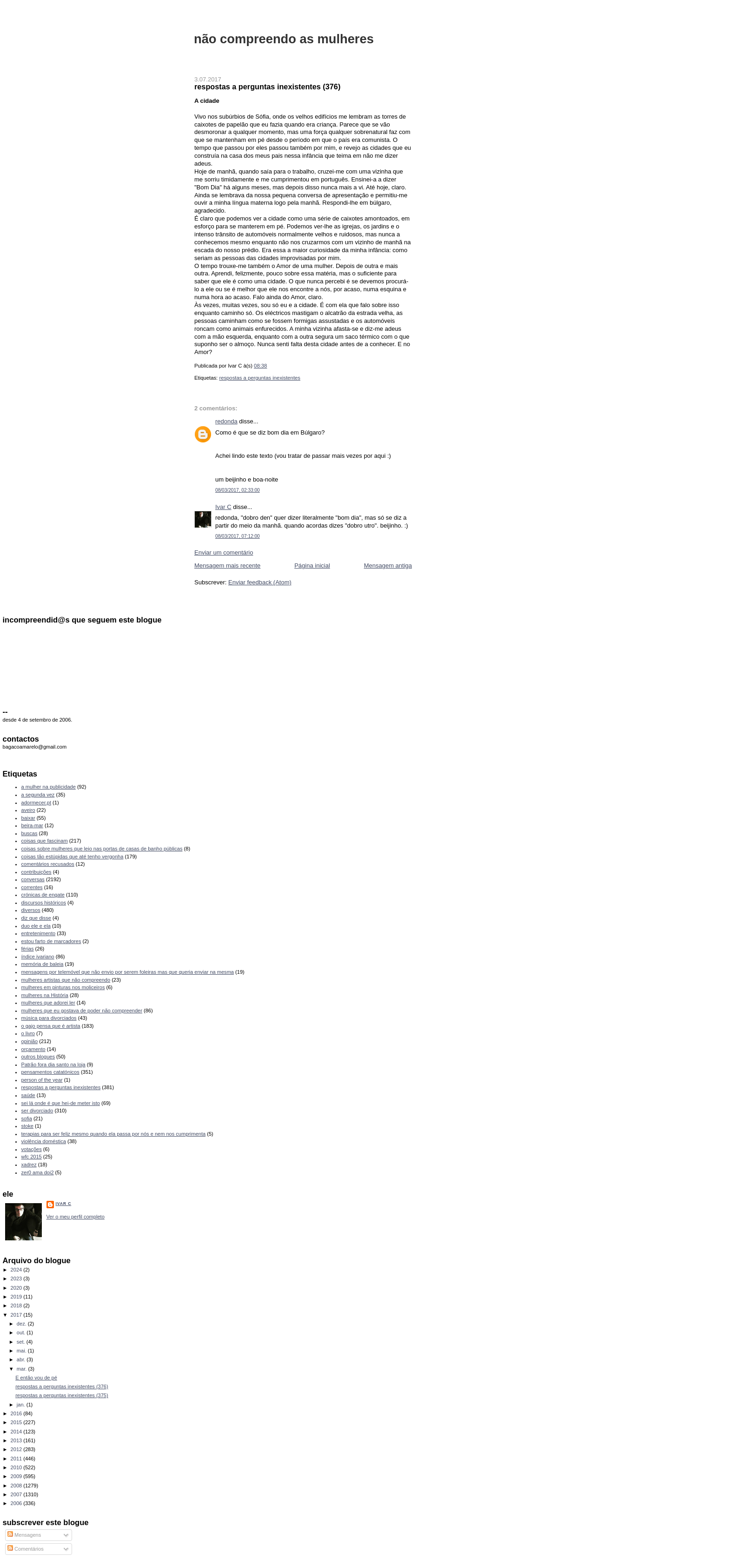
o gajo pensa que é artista (50, 1026)
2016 (17, 1413)
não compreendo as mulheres (284, 39)
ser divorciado (37, 1110)
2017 (17, 1315)
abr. (22, 1359)
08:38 (260, 365)
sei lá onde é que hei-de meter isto (60, 1103)
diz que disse (36, 918)
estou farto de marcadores (51, 941)
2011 (17, 1458)
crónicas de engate (43, 894)
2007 (17, 1494)
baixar (28, 818)
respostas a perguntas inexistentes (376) (267, 86)
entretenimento (38, 933)
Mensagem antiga (388, 565)
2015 (17, 1422)
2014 (17, 1431)
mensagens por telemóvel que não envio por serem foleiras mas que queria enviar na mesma (127, 972)
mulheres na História (44, 995)
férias (27, 948)
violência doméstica (43, 1141)
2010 (17, 1467)
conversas (33, 879)
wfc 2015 (31, 1156)
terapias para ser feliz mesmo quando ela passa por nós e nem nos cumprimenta (113, 1134)
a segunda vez (38, 794)
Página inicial (312, 565)
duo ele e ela (36, 926)
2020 (17, 1288)
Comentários (25, 1549)
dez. (22, 1323)
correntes (32, 887)
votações (31, 1149)
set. (22, 1342)
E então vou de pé (36, 1377)
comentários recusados (47, 864)
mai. (22, 1350)
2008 (17, 1485)
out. (22, 1332)
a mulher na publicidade (48, 787)
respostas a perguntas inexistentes (259, 378)
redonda (226, 421)
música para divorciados (49, 1018)
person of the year (42, 1080)
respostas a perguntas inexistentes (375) (61, 1395)
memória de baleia (42, 964)
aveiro (28, 810)
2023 (17, 1278)
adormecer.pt (36, 802)
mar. (22, 1369)
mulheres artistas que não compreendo (66, 980)
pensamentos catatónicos (50, 1072)
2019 (17, 1296)
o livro (28, 1033)
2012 (17, 1449)
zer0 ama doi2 (37, 1172)
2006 (17, 1503)
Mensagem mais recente (227, 565)
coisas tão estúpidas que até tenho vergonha (72, 856)
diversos (30, 910)
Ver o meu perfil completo (75, 1216)
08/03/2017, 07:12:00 (237, 536)
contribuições (36, 872)
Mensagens (24, 1535)
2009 (17, 1476)
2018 (17, 1305)
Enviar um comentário (223, 552)
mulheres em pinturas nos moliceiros (63, 987)
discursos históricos (43, 902)
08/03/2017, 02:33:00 (237, 490)
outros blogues (38, 1056)
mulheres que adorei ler (48, 1002)
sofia (26, 1118)
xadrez (29, 1164)
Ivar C (223, 506)
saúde (28, 1095)
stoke (27, 1126)
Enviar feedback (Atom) (260, 582)
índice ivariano (37, 956)
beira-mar (32, 825)
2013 (17, 1440)
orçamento (33, 1049)
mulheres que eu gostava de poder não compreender (81, 1010)
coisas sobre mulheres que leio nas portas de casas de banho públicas (102, 848)
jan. (22, 1404)
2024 (17, 1269)
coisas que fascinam (44, 841)
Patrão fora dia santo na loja (53, 1064)
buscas (29, 833)
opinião (29, 1041)
